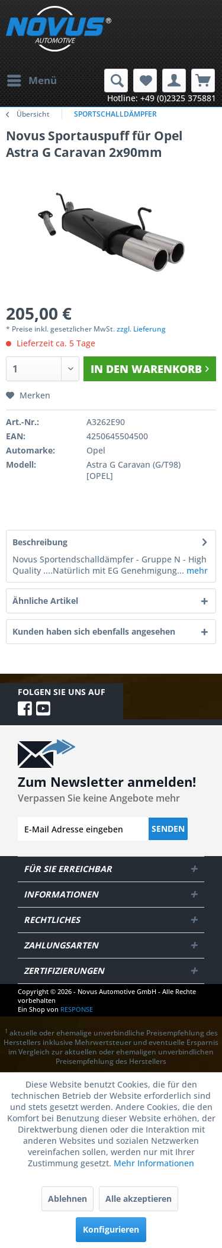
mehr (196, 570)
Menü (32, 79)
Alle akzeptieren (138, 1198)
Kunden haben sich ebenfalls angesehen (93, 631)
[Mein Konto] (174, 80)
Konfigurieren (111, 1229)
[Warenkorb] (203, 80)
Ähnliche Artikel (45, 600)
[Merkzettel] (145, 80)
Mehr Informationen (154, 1163)
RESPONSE (76, 1009)
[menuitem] (31, 80)
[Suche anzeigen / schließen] (116, 80)
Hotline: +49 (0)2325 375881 (161, 98)
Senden (168, 828)
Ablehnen (67, 1198)
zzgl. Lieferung (141, 329)
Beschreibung (39, 542)
